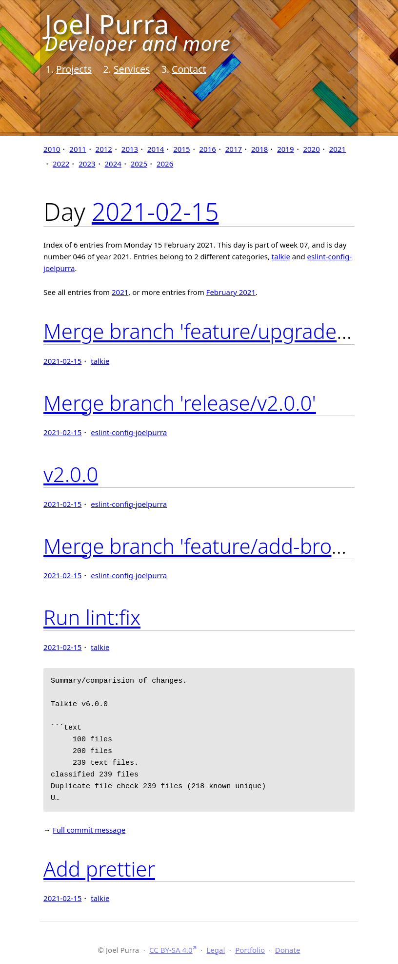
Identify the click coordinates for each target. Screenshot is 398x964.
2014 (155, 149)
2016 (207, 149)
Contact (189, 69)
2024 (112, 163)
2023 (87, 163)
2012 (104, 149)
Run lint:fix (91, 617)
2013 (129, 149)
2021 (337, 149)
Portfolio (250, 950)
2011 (77, 149)
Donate (287, 950)
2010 (51, 149)
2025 (139, 163)
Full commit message (89, 830)
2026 (165, 163)
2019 (285, 149)
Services (132, 69)
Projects (74, 69)
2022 (61, 163)
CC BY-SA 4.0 (171, 950)
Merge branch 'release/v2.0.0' (179, 403)
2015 (181, 149)
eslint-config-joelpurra (129, 432)
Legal (215, 950)
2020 (311, 149)
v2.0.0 (70, 474)
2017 (233, 149)
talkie (281, 256)
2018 (259, 149)
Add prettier (99, 868)
